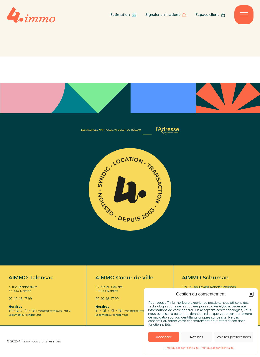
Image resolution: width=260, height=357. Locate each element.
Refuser (196, 337)
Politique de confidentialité (182, 347)
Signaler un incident (166, 14)
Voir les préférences (234, 337)
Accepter (164, 337)
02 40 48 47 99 (20, 299)
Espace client (210, 14)
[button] (251, 294)
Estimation (123, 14)
